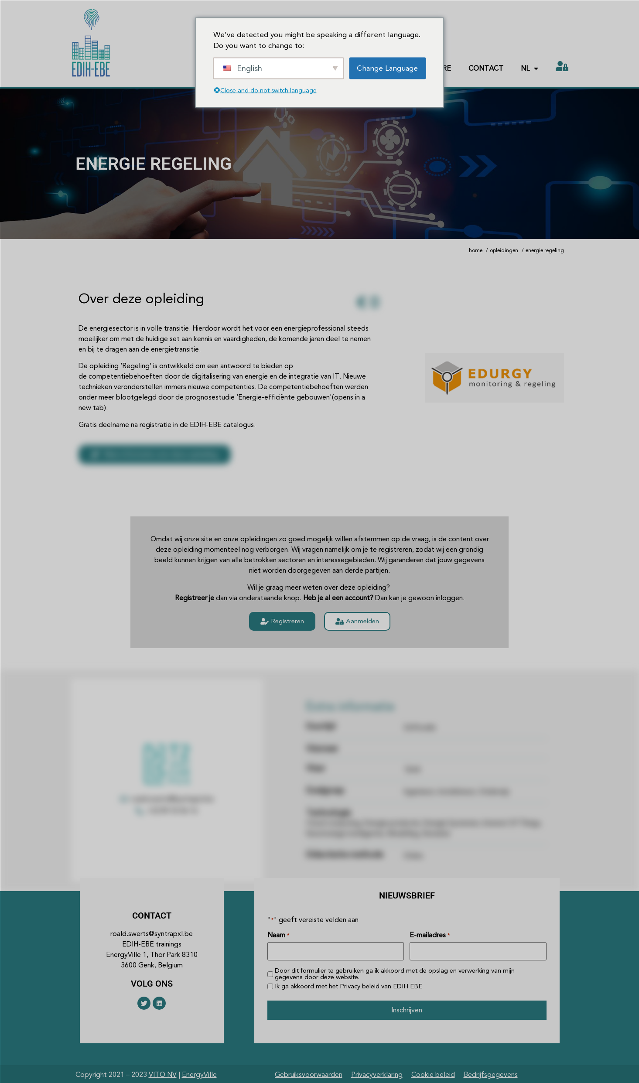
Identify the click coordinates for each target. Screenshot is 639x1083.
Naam (278, 935)
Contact (485, 68)
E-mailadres (430, 935)
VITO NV (163, 1073)
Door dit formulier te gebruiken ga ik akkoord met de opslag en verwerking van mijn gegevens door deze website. (395, 973)
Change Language (387, 67)
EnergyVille (199, 1073)
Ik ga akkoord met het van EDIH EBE (348, 985)
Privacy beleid (359, 985)
